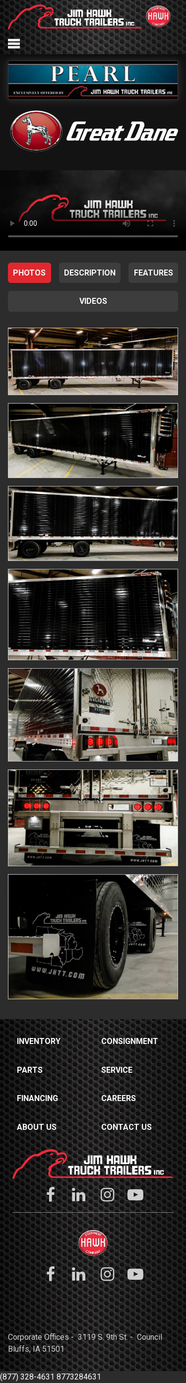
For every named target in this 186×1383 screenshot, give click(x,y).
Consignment (129, 1041)
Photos (29, 272)
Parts (30, 1070)
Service (116, 1070)
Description (90, 272)
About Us (37, 1127)
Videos (93, 301)
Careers (118, 1098)
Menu (14, 44)
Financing (37, 1098)
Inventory (39, 1041)
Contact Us (126, 1127)
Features (153, 272)
